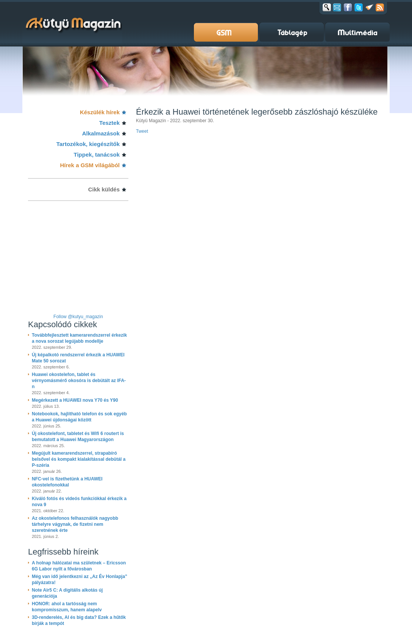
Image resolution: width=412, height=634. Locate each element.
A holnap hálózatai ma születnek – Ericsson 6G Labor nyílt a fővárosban (79, 566)
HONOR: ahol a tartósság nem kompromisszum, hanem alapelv (67, 606)
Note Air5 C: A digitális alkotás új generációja (67, 593)
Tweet (142, 131)
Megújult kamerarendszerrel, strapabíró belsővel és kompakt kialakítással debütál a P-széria (78, 459)
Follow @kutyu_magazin (78, 316)
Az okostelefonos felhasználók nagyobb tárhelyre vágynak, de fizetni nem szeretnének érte (75, 524)
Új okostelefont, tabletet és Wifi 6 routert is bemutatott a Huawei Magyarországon (78, 436)
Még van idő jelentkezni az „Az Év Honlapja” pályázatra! (79, 579)
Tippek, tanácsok (97, 154)
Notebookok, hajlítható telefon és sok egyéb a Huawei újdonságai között (79, 417)
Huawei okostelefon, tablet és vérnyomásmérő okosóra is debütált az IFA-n (79, 380)
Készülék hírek (100, 112)
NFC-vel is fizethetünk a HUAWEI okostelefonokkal (67, 482)
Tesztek (109, 123)
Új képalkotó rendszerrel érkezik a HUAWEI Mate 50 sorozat (78, 358)
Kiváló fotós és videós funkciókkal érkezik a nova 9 (79, 501)
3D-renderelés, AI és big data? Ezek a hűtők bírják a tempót (79, 620)
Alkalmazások (101, 133)
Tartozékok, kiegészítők (88, 144)
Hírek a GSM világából (90, 165)
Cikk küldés (104, 189)
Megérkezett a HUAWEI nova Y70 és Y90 (75, 400)
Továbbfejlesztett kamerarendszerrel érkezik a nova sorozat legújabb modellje (79, 338)
